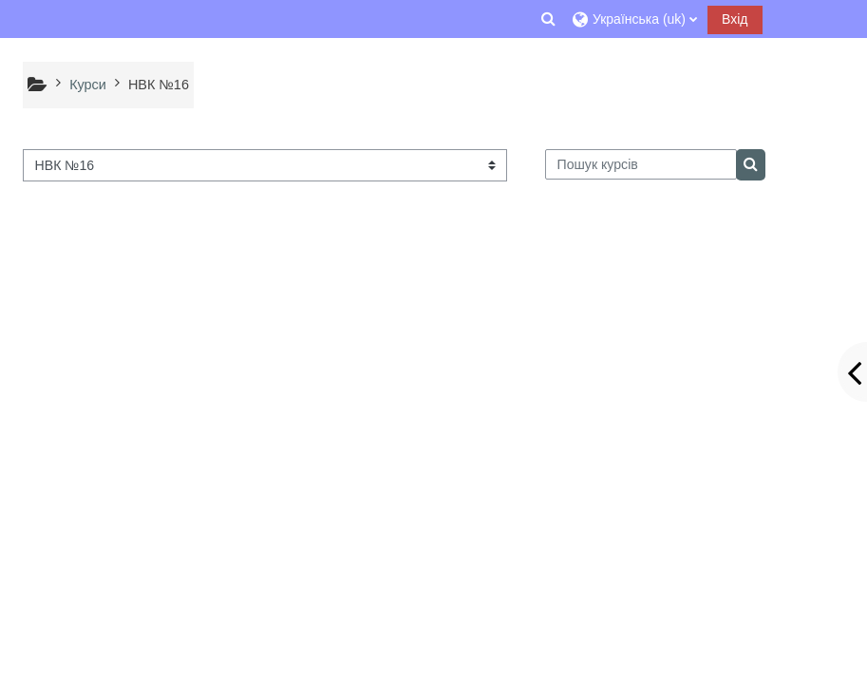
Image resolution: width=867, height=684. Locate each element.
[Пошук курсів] (641, 164)
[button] (548, 19)
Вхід (734, 19)
